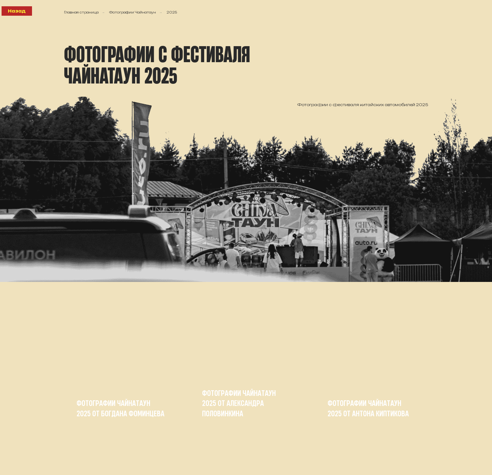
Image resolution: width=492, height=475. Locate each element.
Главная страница (81, 12)
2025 (172, 12)
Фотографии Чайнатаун (132, 12)
